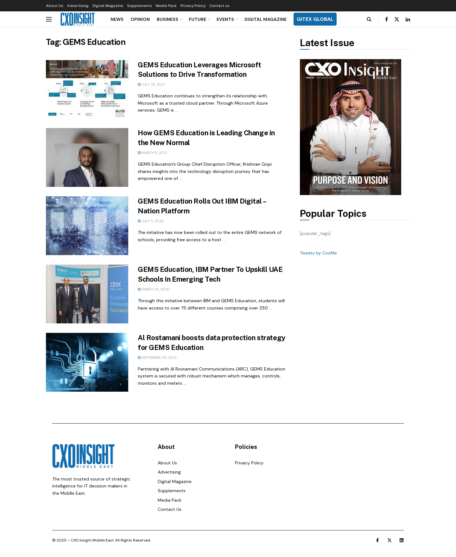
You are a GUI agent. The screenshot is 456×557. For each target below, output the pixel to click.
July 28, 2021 (151, 84)
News (117, 19)
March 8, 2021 (152, 152)
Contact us (219, 5)
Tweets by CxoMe (318, 253)
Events (225, 19)
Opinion (140, 19)
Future (197, 19)
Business (167, 19)
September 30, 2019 (157, 357)
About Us (54, 5)
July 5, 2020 (151, 221)
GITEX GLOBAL (315, 19)
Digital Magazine (107, 5)
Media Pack (166, 5)
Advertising (78, 5)
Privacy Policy (193, 5)
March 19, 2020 (154, 289)
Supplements (139, 5)
